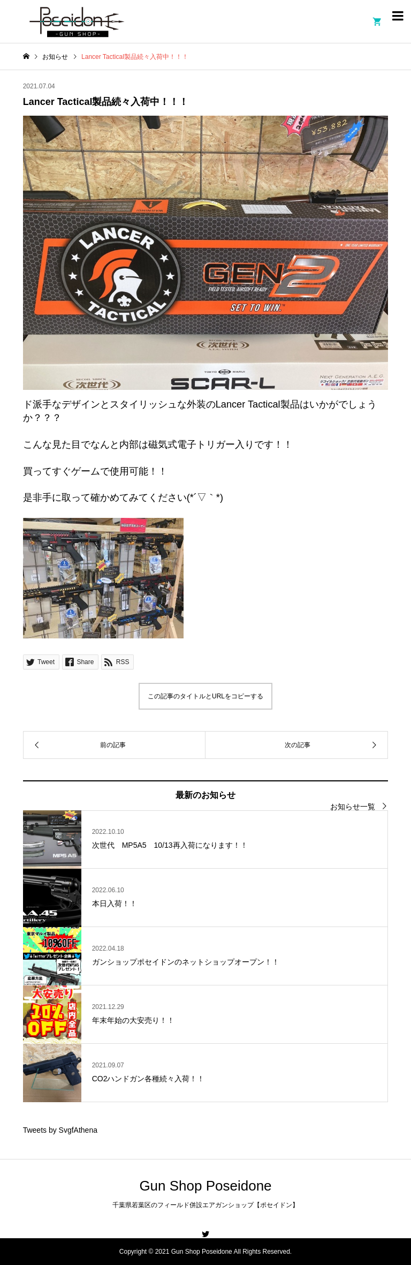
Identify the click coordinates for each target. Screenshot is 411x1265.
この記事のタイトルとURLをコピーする (205, 696)
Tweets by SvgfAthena (60, 1130)
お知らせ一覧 (352, 806)
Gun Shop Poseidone (205, 1186)
